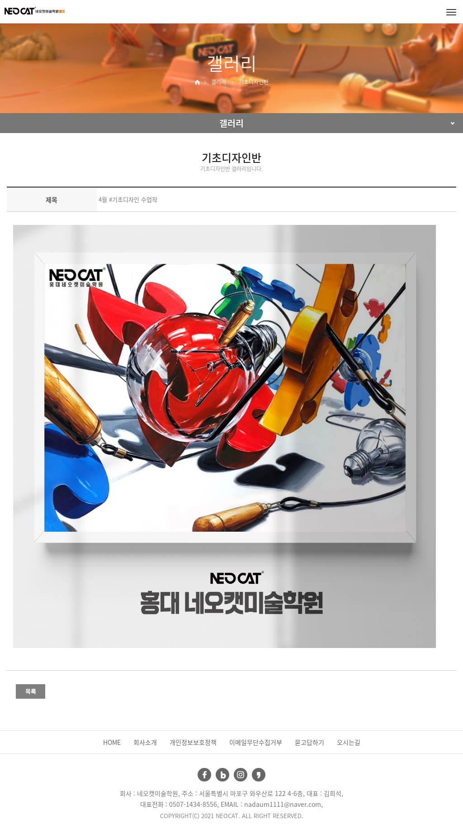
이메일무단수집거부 (255, 742)
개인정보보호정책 (193, 742)
